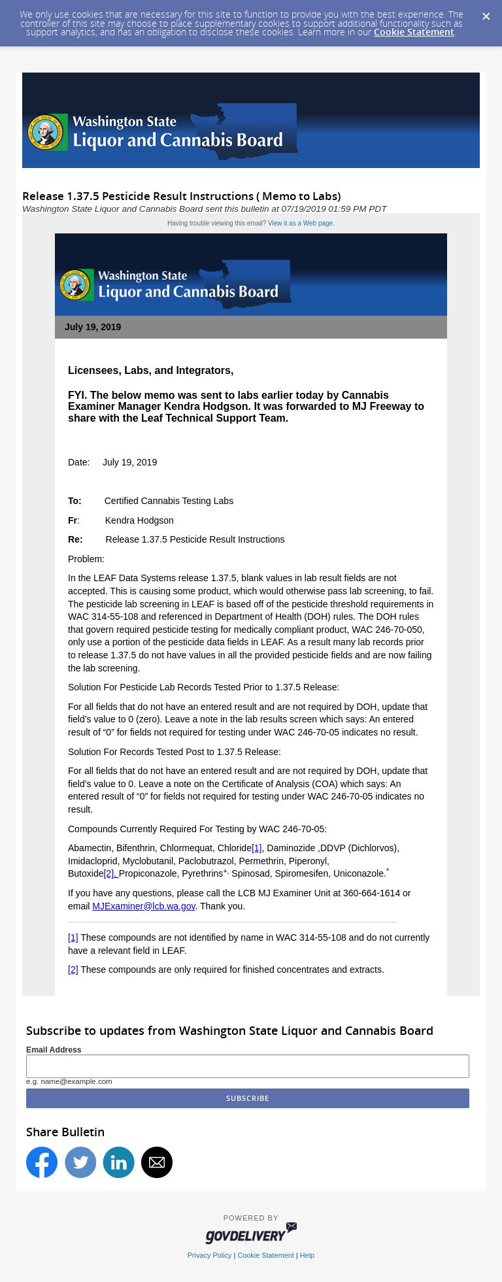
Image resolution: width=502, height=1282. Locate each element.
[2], (110, 873)
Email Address (54, 1049)
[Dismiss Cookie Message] (485, 12)
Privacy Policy (210, 1255)
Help (307, 1255)
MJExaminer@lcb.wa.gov (143, 906)
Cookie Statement (414, 31)
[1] (257, 848)
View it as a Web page (300, 223)
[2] (73, 969)
